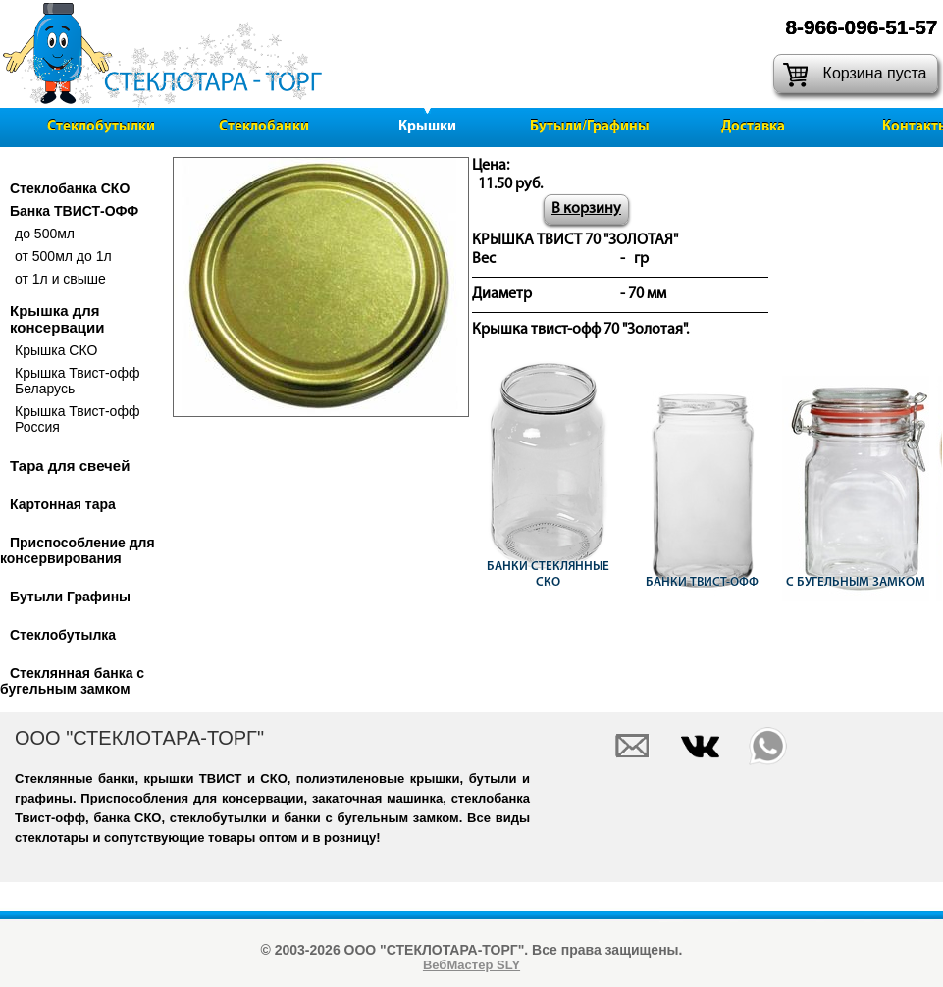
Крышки (427, 127)
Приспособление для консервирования (77, 550)
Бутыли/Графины (590, 127)
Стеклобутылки (101, 127)
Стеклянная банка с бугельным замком (72, 681)
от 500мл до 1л (63, 256)
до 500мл (45, 233)
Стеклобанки (264, 127)
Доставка (753, 127)
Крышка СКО (56, 350)
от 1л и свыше (60, 278)
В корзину (586, 209)
